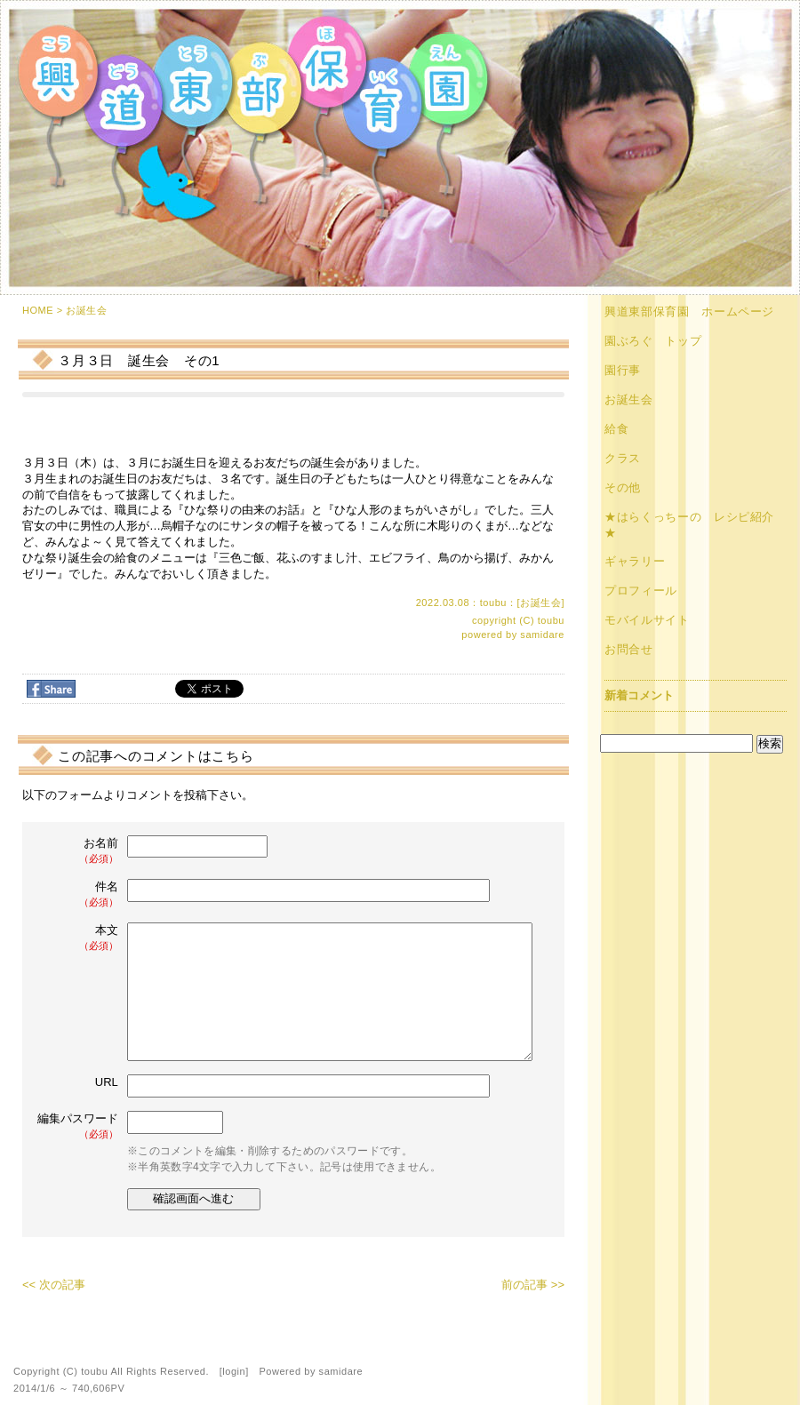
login (233, 1371)
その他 (622, 487)
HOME (37, 310)
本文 (79, 938)
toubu (551, 620)
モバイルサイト (647, 620)
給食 (616, 428)
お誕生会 (86, 310)
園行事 (622, 370)
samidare (542, 634)
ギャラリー (634, 561)
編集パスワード (77, 1126)
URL (106, 1082)
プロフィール (640, 590)
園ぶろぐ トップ (652, 340)
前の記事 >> (532, 1284)
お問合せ (628, 649)
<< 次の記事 (53, 1284)
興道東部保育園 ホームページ (689, 311)
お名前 (79, 851)
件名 (79, 894)
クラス (622, 458)
